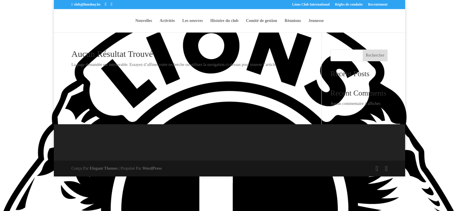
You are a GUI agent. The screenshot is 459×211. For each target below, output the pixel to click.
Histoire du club (224, 21)
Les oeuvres (192, 21)
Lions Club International (311, 4)
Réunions (293, 21)
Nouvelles (143, 21)
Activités (167, 21)
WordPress (152, 168)
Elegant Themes (104, 168)
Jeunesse (316, 21)
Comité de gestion (261, 21)
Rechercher (375, 55)
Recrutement (378, 4)
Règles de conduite (349, 4)
